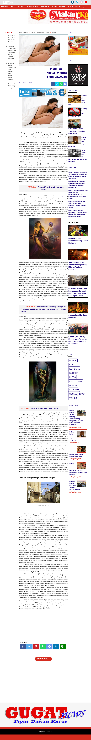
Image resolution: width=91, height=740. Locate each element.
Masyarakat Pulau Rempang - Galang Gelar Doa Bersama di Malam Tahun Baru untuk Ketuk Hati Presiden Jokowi (43, 314)
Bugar (73, 361)
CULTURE (21, 7)
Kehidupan (75, 369)
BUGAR (78, 7)
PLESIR (54, 7)
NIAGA (13, 7)
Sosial (73, 394)
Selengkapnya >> (75, 427)
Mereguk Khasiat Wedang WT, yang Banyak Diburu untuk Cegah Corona (12, 71)
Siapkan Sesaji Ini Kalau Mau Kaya (77, 317)
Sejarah (74, 390)
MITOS (8, 2)
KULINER (62, 7)
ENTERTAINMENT (32, 7)
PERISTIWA (5, 7)
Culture (74, 365)
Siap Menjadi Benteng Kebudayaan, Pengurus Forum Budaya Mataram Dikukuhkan (77, 340)
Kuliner (73, 373)
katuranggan (61, 201)
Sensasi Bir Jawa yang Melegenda (12, 86)
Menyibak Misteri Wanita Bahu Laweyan (45, 414)
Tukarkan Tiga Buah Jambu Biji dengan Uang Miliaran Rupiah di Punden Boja (77, 266)
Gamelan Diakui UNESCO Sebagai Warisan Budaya (74, 486)
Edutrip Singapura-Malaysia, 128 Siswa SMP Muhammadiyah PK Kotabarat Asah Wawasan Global (78, 194)
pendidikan (75, 382)
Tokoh (82, 394)
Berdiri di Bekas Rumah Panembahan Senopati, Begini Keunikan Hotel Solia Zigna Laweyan (77, 292)
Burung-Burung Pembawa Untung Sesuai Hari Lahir (78, 241)
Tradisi (73, 398)
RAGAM (70, 7)
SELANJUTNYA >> (43, 664)
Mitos (72, 377)
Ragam (73, 386)
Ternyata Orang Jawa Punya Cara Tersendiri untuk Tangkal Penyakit (12, 52)
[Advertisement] (45, 725)
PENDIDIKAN (45, 7)
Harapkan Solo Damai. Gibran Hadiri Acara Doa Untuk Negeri (76, 131)
